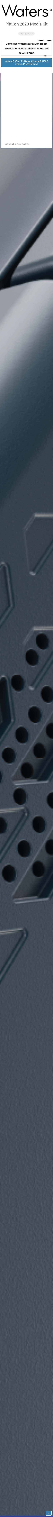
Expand (9, 144)
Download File (22, 144)
